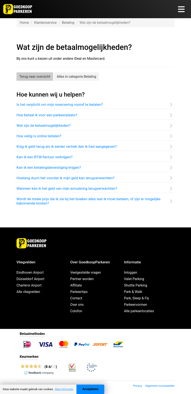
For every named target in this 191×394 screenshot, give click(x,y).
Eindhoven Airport (30, 272)
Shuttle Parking (135, 285)
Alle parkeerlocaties (139, 311)
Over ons (77, 305)
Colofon (76, 311)
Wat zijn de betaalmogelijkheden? (43, 125)
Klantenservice (45, 23)
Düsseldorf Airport (30, 279)
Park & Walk (133, 292)
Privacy (137, 385)
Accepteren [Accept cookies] (90, 389)
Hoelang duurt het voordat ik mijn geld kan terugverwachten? (65, 178)
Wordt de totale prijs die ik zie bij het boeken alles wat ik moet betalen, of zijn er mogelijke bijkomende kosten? (88, 201)
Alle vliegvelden (28, 292)
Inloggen (130, 272)
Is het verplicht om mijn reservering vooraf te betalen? (59, 104)
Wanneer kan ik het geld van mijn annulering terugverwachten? (66, 188)
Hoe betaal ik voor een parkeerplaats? (46, 115)
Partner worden (82, 279)
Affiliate (76, 285)
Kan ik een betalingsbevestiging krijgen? (48, 167)
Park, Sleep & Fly (136, 298)
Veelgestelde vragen (85, 272)
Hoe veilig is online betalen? (38, 136)
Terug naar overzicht (34, 77)
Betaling (68, 23)
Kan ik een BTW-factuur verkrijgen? (44, 157)
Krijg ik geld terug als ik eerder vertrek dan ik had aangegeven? (66, 146)
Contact (76, 298)
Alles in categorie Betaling (76, 77)
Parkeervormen (135, 305)
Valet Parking (134, 279)
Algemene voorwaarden (160, 385)
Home (24, 23)
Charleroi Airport (29, 285)
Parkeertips (79, 292)
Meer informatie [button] (64, 389)
